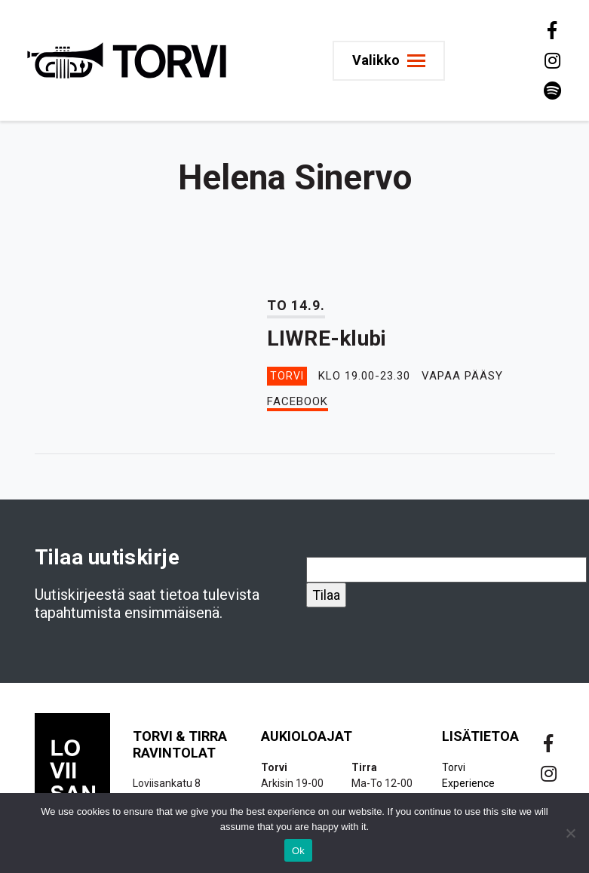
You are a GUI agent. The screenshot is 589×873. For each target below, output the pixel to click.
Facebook (297, 401)
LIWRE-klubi (327, 338)
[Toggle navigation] (391, 61)
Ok (298, 850)
